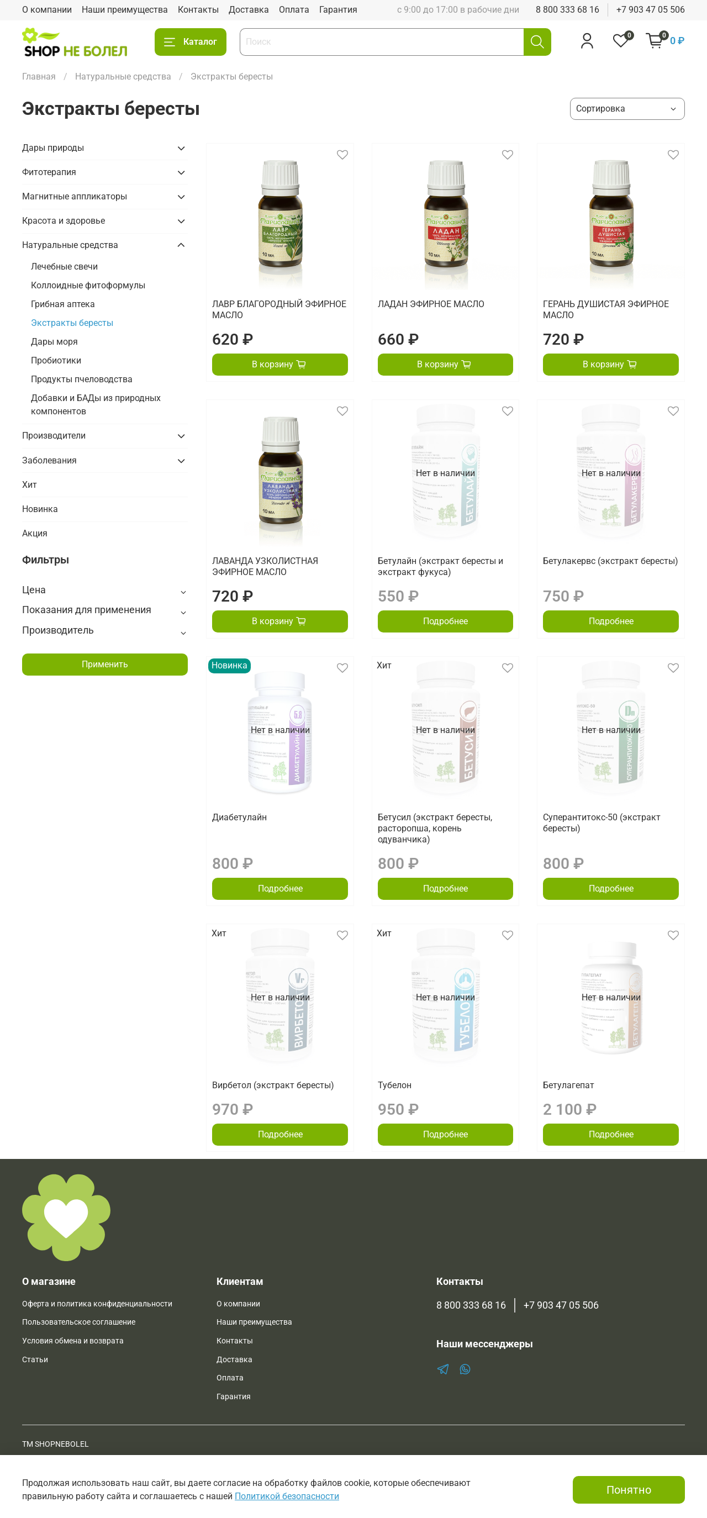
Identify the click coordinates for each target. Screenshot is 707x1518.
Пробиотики (56, 360)
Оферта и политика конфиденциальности (97, 1304)
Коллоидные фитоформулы (88, 285)
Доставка (249, 9)
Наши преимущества (125, 9)
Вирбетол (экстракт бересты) (273, 1085)
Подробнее (445, 621)
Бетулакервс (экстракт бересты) (610, 561)
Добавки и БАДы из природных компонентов (96, 405)
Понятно (628, 1489)
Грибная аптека (63, 304)
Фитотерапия (49, 172)
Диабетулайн (239, 817)
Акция (35, 533)
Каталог (190, 42)
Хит (29, 484)
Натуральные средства (123, 76)
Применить (105, 664)
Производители (54, 435)
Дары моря (54, 341)
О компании (47, 9)
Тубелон (394, 1085)
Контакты (198, 9)
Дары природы (53, 148)
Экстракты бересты (72, 323)
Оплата (294, 9)
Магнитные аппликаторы (74, 196)
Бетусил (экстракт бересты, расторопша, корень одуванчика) (435, 828)
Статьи (35, 1359)
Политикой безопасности (287, 1496)
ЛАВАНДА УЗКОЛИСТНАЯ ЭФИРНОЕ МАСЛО (265, 566)
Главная (39, 76)
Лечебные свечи (64, 266)
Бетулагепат (568, 1085)
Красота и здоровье (63, 220)
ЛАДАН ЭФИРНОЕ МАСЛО (431, 304)
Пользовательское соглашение (78, 1322)
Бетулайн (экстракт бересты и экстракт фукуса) (440, 566)
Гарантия (338, 9)
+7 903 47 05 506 (650, 9)
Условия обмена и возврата (73, 1341)
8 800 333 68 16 (567, 9)
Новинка (40, 509)
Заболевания (49, 460)
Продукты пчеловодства (82, 379)
